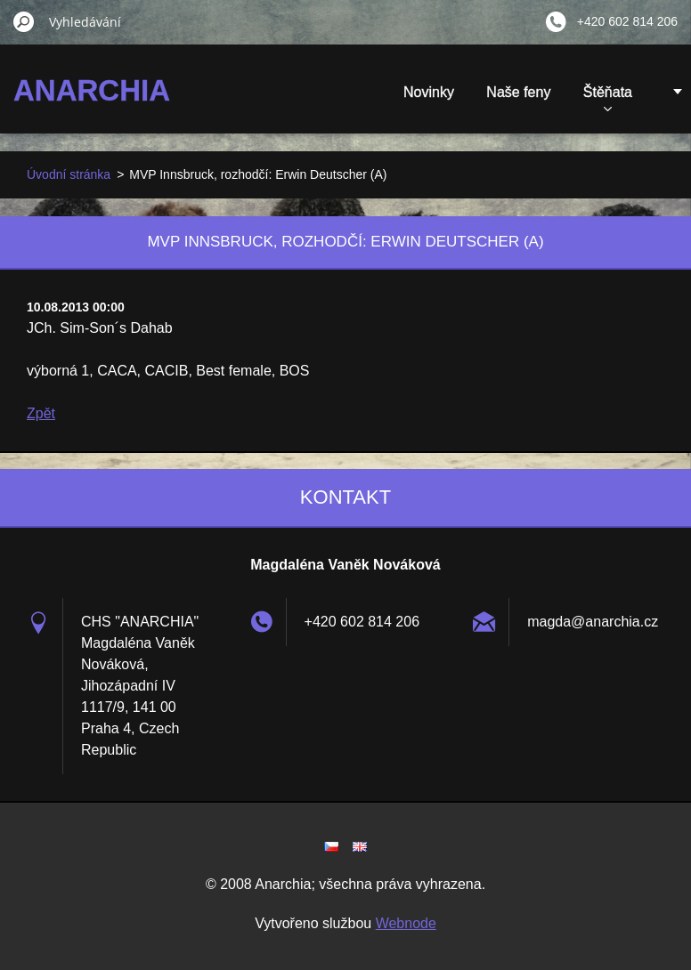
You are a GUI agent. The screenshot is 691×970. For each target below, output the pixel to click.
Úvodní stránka (68, 174)
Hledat (24, 21)
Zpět (41, 413)
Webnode (406, 923)
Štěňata (607, 98)
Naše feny (518, 92)
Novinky (428, 92)
